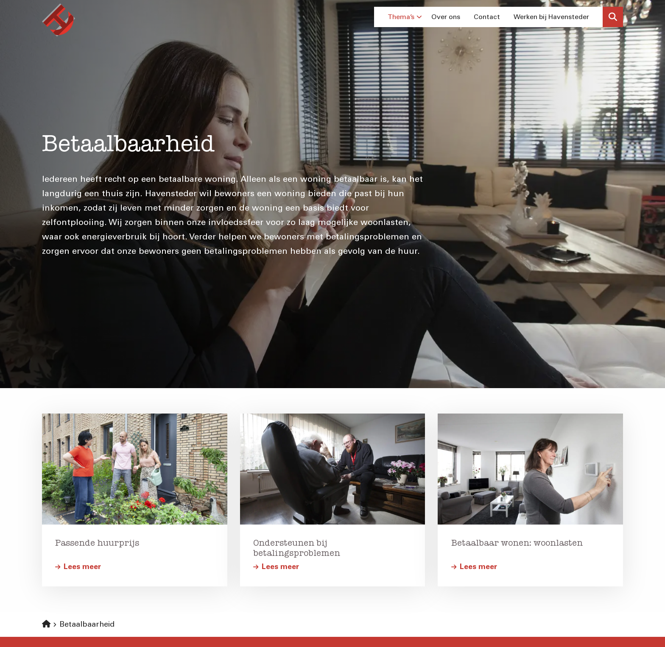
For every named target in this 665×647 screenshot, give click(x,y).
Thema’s (405, 17)
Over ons (445, 17)
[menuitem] (403, 17)
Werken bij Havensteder (551, 17)
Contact (487, 17)
